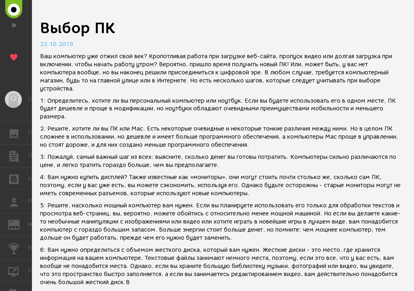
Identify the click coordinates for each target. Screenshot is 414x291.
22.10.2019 (56, 44)
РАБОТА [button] (18, 201)
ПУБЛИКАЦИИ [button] (18, 156)
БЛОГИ (18, 178)
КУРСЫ (18, 270)
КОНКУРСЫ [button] (18, 247)
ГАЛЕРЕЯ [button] (18, 133)
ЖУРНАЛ (18, 224)
